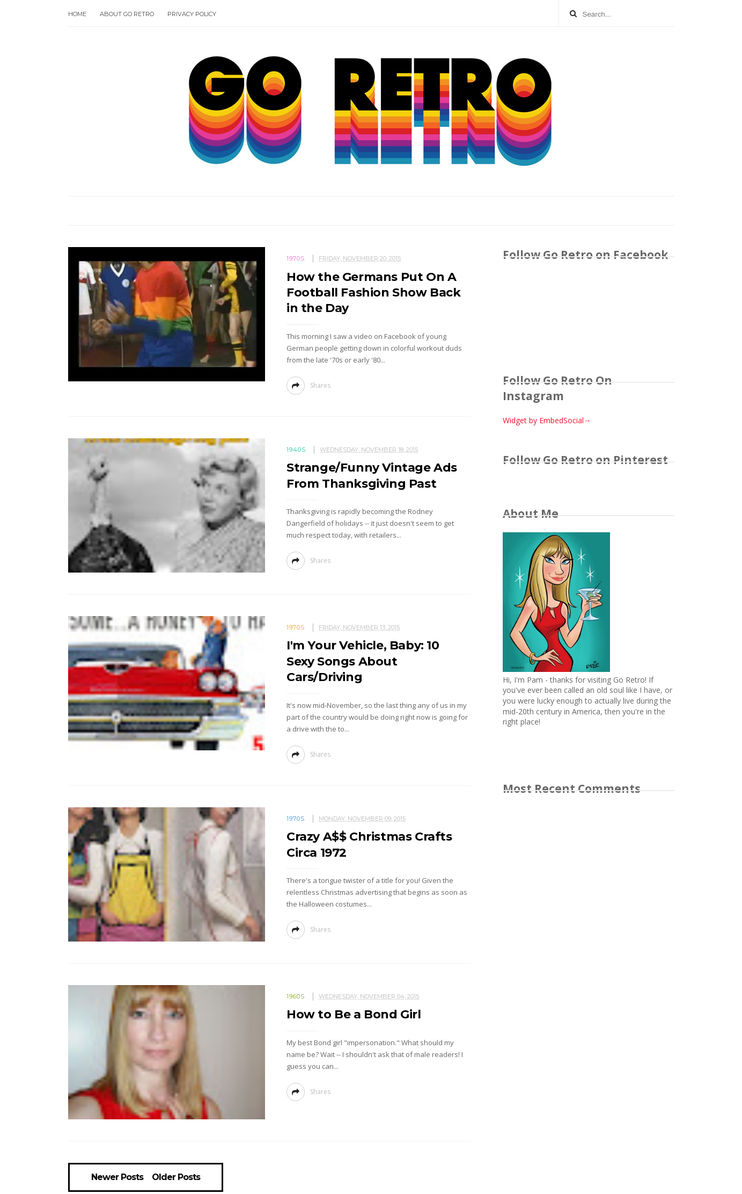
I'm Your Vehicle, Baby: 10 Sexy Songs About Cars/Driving (362, 661)
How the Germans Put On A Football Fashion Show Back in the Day (373, 293)
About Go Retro (127, 14)
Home (77, 14)
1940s (296, 449)
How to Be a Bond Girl (353, 1014)
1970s (295, 258)
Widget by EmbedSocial (547, 420)
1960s (295, 996)
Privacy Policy (191, 14)
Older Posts (176, 1177)
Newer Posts (117, 1177)
